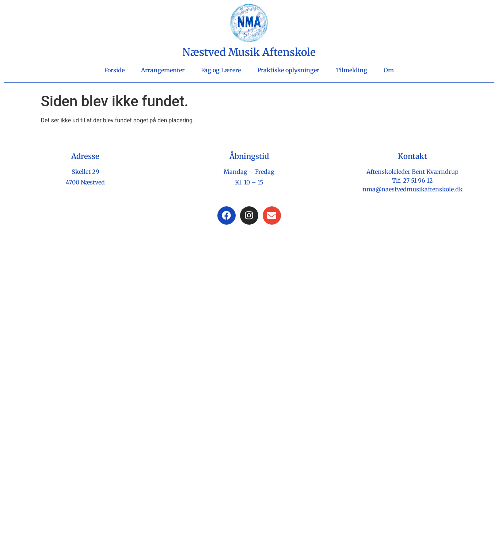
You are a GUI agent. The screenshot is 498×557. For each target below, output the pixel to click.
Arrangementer (163, 70)
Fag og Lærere (221, 70)
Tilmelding (351, 70)
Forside (114, 70)
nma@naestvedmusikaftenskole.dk (412, 189)
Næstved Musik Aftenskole (249, 52)
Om (389, 70)
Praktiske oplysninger (288, 70)
